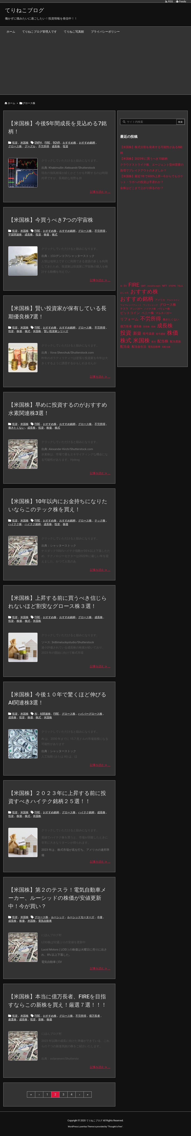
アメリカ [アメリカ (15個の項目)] (160, 299)
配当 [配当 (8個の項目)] (154, 341)
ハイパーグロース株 (90, 713)
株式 (54, 234)
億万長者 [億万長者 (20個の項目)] (126, 326)
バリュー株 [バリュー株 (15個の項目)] (163, 308)
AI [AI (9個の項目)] (121, 286)
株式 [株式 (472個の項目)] (125, 340)
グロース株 (15, 146)
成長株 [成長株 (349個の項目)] (165, 326)
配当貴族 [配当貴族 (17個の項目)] (175, 341)
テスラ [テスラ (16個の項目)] (124, 308)
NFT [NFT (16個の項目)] (164, 285)
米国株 (24, 142)
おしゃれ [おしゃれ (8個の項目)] (124, 292)
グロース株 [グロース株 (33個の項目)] (168, 304)
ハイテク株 (15, 524)
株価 (46, 234)
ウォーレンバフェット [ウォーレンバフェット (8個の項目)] (130, 305)
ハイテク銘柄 (33, 524)
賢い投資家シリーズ (56, 331)
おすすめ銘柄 (87, 142)
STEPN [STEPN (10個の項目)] (172, 285)
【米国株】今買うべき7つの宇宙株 (50, 220)
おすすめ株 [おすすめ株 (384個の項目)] (144, 291)
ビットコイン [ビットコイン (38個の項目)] (130, 313)
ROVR (56, 142)
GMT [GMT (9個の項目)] (143, 286)
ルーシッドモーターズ (80, 917)
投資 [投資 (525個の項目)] (125, 332)
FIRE (47, 142)
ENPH (38, 142)
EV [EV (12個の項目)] (125, 285)
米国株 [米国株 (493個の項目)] (141, 340)
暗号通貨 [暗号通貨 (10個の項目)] (160, 334)
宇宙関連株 (15, 234)
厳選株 (12, 1019)
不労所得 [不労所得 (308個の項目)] (150, 319)
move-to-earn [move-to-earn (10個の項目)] (153, 285)
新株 (41, 1019)
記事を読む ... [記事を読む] (100, 192)
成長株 (56, 146)
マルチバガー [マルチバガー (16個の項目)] (164, 313)
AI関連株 (45, 713)
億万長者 (94, 1015)
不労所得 (43, 146)
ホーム (11, 103)
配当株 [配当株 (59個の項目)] (162, 341)
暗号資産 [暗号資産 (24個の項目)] (148, 333)
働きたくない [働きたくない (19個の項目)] (171, 319)
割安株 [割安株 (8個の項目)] (146, 326)
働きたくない (16, 427)
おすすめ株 (69, 142)
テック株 (100, 520)
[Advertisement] (95, 66)
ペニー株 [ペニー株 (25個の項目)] (148, 313)
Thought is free (115, 1126)
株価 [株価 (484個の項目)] (172, 332)
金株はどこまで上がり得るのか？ (141, 188)
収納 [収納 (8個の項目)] (153, 326)
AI (36, 713)
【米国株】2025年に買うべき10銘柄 (144, 158)
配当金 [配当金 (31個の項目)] (125, 346)
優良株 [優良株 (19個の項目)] (137, 326)
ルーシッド (58, 917)
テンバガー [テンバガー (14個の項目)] (136, 308)
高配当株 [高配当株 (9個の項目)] (166, 347)
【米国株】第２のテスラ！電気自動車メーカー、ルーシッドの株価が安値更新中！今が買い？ (57, 898)
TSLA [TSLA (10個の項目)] (180, 285)
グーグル (30, 146)
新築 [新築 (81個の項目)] (137, 333)
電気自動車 (45, 920)
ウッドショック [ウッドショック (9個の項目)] (150, 305)
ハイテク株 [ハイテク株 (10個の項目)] (150, 308)
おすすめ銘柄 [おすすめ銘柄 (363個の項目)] (136, 299)
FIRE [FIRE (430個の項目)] (133, 285)
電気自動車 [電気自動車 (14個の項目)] (154, 346)
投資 (15, 142)
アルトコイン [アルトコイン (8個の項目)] (173, 300)
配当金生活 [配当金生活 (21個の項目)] (139, 346)
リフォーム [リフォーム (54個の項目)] (129, 319)
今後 (99, 917)
